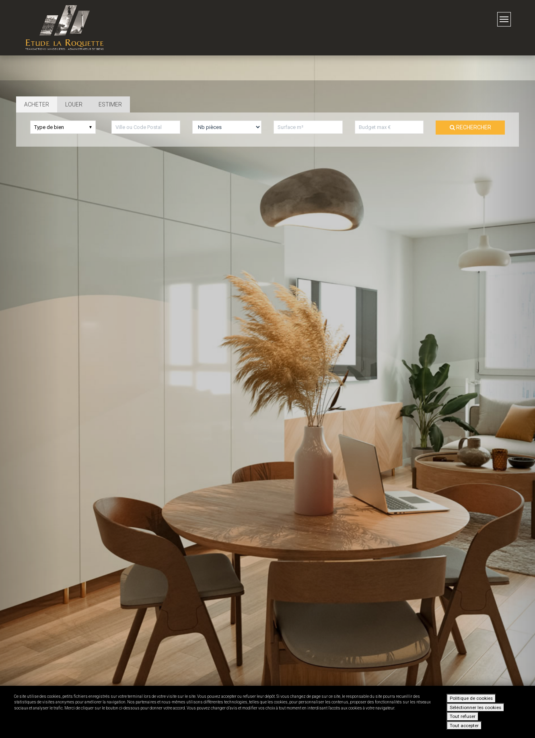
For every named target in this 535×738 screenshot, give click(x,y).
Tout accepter (464, 725)
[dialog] (267, 712)
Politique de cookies (471, 698)
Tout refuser (462, 716)
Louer (73, 104)
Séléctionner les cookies (475, 707)
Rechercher (470, 127)
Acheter (36, 104)
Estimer (110, 104)
